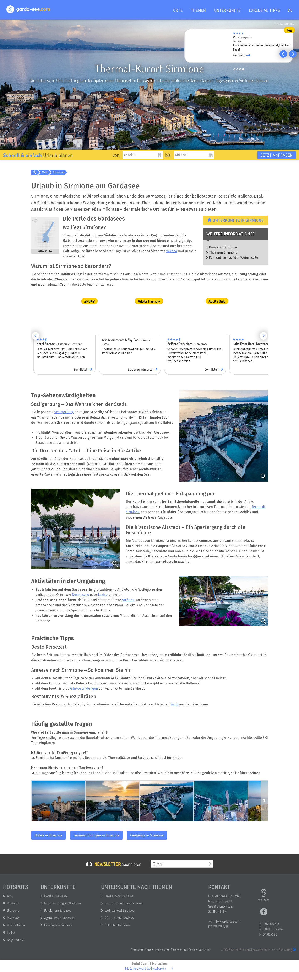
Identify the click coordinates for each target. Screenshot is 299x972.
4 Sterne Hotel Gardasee (120, 918)
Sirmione (59, 172)
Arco (10, 896)
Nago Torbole (15, 940)
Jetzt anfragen (276, 155)
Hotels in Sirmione (48, 835)
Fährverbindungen (83, 688)
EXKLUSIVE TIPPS (264, 10)
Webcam (263, 895)
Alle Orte (45, 251)
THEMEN (198, 10)
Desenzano (80, 595)
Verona (171, 251)
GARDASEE (270, 934)
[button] (283, 54)
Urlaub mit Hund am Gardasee (123, 903)
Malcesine (13, 918)
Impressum (162, 949)
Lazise (103, 595)
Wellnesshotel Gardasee (119, 910)
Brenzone (13, 910)
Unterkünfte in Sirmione (235, 220)
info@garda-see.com (227, 921)
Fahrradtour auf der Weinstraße (233, 258)
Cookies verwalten (199, 949)
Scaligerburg (64, 412)
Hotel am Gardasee (56, 896)
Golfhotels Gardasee (117, 925)
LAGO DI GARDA (273, 929)
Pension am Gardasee (57, 910)
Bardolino (13, 903)
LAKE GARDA (271, 924)
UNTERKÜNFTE (227, 10)
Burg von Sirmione (223, 247)
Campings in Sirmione (147, 835)
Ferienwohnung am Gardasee (62, 903)
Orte (45, 172)
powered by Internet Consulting (274, 949)
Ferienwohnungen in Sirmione (96, 835)
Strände (128, 600)
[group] (242, 47)
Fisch (174, 704)
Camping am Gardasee (58, 925)
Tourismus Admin (142, 949)
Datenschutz (178, 949)
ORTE (178, 10)
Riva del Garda (16, 925)
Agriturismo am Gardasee (60, 918)
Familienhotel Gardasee (119, 896)
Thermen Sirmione (223, 252)
